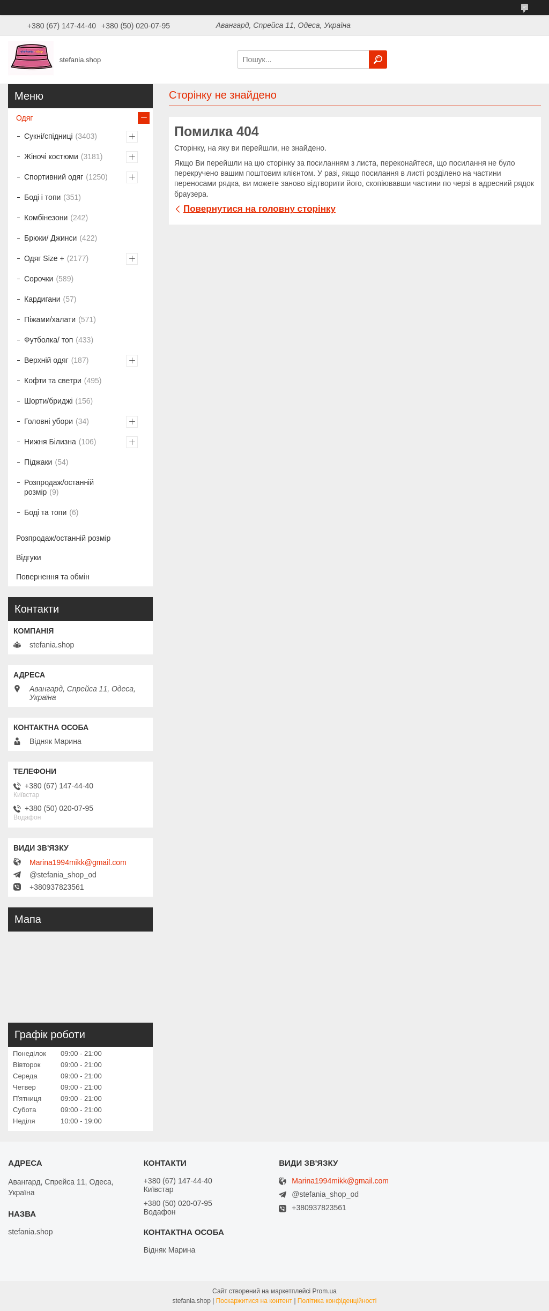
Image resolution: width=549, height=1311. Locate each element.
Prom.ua (325, 1291)
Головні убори (48, 421)
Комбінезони (46, 217)
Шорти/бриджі (48, 401)
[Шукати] (378, 59)
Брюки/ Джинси (50, 238)
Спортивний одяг (53, 177)
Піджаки (38, 462)
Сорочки (38, 278)
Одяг (24, 118)
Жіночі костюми (51, 156)
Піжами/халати (50, 319)
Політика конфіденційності (337, 1301)
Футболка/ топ (48, 340)
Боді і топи (42, 197)
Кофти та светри (52, 380)
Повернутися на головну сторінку (259, 209)
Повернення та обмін (53, 576)
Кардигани (42, 299)
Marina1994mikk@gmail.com (78, 862)
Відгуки (28, 557)
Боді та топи (45, 512)
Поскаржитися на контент (254, 1301)
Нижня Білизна (50, 441)
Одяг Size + (44, 258)
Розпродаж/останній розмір (59, 487)
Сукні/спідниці (48, 136)
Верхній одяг (46, 360)
